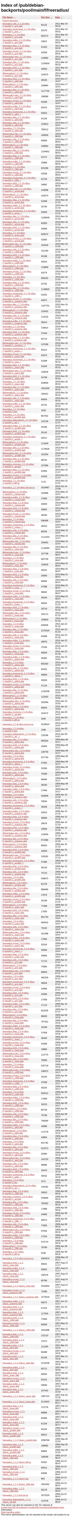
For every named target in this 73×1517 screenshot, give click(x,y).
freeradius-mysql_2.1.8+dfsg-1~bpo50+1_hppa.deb (17, 647)
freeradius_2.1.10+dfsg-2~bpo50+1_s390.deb (14, 278)
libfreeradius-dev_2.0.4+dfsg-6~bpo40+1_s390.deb (17, 1071)
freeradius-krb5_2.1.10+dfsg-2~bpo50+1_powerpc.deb (16, 333)
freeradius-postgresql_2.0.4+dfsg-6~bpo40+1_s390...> (19, 1082)
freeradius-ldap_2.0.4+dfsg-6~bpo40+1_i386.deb (16, 1192)
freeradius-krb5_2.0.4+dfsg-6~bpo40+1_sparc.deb (16, 911)
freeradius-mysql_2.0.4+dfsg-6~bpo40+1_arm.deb (17, 988)
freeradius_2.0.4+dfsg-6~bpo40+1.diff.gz (13, 1253)
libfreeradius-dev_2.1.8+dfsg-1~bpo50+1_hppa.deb (17, 614)
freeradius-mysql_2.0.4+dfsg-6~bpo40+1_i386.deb (17, 1214)
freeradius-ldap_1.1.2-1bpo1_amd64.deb (13, 1445)
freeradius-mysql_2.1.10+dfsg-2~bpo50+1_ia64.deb (17, 102)
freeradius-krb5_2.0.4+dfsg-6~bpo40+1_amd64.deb (16, 851)
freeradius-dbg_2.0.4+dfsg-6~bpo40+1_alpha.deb (16, 740)
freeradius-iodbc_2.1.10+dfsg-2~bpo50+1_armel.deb (17, 206)
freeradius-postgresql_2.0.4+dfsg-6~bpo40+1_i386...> (19, 1220)
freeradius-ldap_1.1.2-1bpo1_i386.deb (13, 1456)
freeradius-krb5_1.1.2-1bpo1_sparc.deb (13, 1374)
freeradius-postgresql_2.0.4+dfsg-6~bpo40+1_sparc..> (19, 950)
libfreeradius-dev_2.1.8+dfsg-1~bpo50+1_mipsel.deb (17, 542)
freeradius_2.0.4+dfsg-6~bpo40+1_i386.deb (13, 1242)
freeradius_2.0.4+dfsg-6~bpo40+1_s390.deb (13, 1093)
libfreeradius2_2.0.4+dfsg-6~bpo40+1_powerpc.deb (15, 845)
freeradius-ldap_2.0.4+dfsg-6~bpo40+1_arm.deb (16, 994)
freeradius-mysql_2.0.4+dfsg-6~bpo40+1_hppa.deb (17, 1043)
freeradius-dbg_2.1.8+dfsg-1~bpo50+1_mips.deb (16, 548)
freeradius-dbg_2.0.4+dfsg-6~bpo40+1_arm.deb (16, 1010)
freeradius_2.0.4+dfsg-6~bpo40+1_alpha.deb (13, 757)
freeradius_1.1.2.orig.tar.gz (15, 1495)
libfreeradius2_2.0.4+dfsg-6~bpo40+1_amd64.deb (15, 884)
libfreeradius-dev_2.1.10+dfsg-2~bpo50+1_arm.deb (17, 58)
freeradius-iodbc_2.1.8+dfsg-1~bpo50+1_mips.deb (16, 597)
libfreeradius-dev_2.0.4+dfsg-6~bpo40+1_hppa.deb (17, 1054)
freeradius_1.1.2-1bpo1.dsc (16, 1479)
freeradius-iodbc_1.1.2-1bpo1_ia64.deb (14, 1368)
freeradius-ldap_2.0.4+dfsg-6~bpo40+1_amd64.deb (16, 867)
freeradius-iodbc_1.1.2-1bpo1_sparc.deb (14, 1385)
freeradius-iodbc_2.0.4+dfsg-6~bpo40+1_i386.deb (16, 1236)
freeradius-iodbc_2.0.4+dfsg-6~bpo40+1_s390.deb (16, 1098)
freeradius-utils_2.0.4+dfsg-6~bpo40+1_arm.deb (16, 961)
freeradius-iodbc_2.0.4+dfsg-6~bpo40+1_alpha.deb (16, 790)
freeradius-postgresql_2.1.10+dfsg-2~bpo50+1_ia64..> (19, 113)
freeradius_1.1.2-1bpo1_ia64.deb (18, 1363)
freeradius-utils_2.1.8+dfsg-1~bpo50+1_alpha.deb (16, 669)
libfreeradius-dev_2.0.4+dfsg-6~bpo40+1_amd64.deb (17, 856)
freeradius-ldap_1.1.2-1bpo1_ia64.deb (13, 1346)
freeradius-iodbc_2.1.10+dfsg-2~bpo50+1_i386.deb (17, 162)
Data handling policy (10, 1512)
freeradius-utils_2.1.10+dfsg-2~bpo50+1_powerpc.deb (16, 316)
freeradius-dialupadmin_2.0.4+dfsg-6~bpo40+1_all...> (19, 1186)
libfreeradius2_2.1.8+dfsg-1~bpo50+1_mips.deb (15, 564)
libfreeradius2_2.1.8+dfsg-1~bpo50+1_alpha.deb (15, 696)
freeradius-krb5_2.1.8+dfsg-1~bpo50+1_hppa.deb (16, 608)
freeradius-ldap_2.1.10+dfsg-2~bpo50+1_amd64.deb (16, 471)
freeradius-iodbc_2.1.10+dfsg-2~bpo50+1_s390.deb (17, 261)
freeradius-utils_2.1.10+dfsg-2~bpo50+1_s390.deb (16, 250)
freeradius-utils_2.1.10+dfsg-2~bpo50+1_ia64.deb (16, 124)
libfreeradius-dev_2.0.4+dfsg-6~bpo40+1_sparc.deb (17, 933)
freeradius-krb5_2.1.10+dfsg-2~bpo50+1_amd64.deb (16, 432)
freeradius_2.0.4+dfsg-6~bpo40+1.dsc (13, 1181)
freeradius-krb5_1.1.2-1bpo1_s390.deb (13, 1319)
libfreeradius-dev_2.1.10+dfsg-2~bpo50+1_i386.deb (17, 135)
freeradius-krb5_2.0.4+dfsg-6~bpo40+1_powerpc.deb (16, 829)
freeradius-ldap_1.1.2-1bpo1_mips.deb (13, 1275)
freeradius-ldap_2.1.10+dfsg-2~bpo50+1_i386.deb (16, 157)
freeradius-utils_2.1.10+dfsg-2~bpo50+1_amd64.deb (16, 460)
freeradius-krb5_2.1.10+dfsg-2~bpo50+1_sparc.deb (16, 377)
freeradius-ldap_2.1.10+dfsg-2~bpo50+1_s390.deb (16, 283)
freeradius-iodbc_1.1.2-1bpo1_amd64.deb (14, 1451)
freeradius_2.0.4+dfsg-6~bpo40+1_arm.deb (13, 977)
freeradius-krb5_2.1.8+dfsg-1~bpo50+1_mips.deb (16, 575)
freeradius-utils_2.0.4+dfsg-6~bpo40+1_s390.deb (16, 1115)
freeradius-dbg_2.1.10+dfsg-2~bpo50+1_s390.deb (16, 289)
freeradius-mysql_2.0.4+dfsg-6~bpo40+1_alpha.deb (17, 768)
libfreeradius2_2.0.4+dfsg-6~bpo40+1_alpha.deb (15, 779)
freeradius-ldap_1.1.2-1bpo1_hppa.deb (13, 1407)
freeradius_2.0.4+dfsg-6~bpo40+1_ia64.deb (13, 1142)
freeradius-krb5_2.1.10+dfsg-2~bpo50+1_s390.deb (16, 256)
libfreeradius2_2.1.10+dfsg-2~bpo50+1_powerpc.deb (16, 311)
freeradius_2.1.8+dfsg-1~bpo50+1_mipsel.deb (14, 520)
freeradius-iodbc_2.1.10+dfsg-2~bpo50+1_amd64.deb (17, 427)
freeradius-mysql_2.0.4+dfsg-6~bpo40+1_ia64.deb (17, 1153)
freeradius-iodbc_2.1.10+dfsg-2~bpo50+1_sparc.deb (17, 405)
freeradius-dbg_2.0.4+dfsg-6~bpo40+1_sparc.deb (16, 917)
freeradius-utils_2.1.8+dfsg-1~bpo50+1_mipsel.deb (16, 531)
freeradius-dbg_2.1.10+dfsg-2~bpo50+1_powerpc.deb (16, 305)
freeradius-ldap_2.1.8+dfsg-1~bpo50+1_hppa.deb (16, 652)
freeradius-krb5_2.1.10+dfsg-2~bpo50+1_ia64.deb (16, 80)
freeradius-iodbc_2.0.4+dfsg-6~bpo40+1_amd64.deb (16, 895)
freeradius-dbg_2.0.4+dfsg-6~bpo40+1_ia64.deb (16, 1148)
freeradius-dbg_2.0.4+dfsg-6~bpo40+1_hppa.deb (16, 1021)
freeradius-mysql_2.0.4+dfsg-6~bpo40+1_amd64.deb (17, 900)
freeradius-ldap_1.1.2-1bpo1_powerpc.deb (13, 1313)
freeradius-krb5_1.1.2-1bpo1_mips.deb (13, 1264)
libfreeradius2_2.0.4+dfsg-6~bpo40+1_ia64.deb (15, 1132)
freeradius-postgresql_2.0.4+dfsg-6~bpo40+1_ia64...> (19, 1176)
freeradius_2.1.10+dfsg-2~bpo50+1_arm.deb (14, 36)
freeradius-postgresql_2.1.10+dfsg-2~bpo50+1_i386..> (19, 179)
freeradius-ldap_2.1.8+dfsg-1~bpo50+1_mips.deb (16, 570)
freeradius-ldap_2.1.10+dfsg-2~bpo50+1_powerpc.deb (16, 339)
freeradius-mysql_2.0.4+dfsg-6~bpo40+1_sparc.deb (17, 944)
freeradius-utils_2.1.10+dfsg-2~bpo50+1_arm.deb (16, 25)
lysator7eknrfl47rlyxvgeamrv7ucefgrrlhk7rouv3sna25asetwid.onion (32, 1507)
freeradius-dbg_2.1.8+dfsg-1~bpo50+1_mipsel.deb (16, 537)
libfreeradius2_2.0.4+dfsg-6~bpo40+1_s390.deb (15, 1109)
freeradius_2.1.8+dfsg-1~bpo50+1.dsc (13, 729)
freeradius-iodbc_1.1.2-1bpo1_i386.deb (14, 1489)
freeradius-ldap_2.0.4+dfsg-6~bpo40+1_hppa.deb (16, 1032)
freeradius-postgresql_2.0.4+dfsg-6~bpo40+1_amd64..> (19, 862)
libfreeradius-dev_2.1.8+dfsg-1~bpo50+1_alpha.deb (17, 702)
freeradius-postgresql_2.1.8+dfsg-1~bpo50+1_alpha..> (19, 674)
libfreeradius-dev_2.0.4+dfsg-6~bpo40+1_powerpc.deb (17, 834)
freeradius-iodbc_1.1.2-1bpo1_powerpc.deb (14, 1302)
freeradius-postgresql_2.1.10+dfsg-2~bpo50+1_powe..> (19, 349)
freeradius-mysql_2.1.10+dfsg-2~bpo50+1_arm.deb (17, 52)
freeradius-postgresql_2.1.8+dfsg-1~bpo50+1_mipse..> (19, 526)
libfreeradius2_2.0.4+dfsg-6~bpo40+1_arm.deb (15, 966)
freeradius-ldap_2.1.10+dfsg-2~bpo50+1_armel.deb (16, 201)
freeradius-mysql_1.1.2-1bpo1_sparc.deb (14, 1379)
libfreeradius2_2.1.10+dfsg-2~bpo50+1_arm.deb (16, 74)
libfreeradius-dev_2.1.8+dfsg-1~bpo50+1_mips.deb (17, 553)
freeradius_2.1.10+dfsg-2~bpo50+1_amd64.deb (14, 416)
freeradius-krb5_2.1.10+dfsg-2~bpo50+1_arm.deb (16, 69)
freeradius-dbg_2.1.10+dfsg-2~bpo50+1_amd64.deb (16, 449)
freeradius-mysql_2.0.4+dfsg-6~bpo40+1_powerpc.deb (17, 823)
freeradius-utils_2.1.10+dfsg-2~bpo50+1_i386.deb (16, 140)
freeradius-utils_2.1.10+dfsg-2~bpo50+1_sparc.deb (16, 399)
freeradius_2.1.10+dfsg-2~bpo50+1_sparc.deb (14, 383)
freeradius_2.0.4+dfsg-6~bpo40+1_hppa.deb (13, 1065)
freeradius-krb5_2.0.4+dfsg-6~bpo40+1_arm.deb (16, 999)
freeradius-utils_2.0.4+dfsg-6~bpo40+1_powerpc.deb (16, 801)
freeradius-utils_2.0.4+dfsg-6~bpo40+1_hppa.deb (16, 1060)
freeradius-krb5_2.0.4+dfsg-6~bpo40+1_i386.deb (16, 1209)
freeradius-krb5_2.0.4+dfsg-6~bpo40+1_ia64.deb (16, 1170)
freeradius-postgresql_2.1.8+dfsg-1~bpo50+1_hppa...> (19, 603)
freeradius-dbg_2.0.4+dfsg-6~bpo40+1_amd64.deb (16, 889)
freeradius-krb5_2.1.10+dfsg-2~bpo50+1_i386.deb (16, 184)
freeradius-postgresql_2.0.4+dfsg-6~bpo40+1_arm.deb (19, 983)
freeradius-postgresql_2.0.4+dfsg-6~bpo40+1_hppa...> (19, 1038)
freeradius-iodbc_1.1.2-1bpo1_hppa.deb (14, 1423)
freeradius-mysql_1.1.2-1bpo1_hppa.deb (14, 1412)
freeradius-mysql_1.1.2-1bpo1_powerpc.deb (14, 1291)
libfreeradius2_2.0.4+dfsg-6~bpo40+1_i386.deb (15, 1247)
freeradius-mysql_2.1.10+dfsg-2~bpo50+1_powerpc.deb (17, 300)
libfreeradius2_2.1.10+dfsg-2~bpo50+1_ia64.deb (16, 85)
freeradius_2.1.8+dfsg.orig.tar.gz (18, 724)
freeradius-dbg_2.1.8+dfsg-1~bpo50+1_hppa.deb (16, 630)
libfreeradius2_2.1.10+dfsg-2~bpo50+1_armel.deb (16, 195)
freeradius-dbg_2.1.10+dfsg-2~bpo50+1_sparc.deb (16, 388)
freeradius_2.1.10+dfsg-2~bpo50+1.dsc (14, 410)
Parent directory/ (10, 21)
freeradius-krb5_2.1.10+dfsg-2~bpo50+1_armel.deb (16, 228)
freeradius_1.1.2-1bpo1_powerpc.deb (20, 1297)
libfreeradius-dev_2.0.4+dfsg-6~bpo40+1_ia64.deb (17, 1159)
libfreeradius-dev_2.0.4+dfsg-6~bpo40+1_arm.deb (17, 972)
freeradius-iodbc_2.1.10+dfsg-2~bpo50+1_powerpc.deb (17, 322)
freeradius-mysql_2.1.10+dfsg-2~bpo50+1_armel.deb (17, 239)
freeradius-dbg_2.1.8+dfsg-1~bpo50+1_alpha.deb (16, 691)
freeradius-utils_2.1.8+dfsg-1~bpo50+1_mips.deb (16, 581)
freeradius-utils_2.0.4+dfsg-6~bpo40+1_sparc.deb (16, 928)
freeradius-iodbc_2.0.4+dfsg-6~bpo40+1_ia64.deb (16, 1126)
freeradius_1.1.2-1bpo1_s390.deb (19, 1330)
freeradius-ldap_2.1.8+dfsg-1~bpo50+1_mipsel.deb (16, 504)
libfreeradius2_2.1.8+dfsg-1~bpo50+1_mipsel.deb (15, 493)
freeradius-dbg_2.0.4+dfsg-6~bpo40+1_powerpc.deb (16, 840)
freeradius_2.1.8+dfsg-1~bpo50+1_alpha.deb (13, 663)
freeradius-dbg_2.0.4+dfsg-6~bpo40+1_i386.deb (16, 1203)
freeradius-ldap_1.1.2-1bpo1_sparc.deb (13, 1390)
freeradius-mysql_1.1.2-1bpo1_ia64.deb (14, 1352)
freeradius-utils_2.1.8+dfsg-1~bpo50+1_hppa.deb (16, 636)
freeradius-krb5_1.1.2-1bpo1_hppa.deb (13, 1418)
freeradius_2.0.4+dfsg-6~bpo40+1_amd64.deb (14, 878)
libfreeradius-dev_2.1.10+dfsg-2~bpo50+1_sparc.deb (17, 372)
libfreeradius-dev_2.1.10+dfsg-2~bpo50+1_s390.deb (17, 245)
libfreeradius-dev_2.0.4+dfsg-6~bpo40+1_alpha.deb (17, 752)
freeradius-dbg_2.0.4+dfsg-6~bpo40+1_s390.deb (16, 1120)
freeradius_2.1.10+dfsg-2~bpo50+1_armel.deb (14, 234)
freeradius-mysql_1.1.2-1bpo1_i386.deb (14, 1473)
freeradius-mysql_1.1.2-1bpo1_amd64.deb (14, 1429)
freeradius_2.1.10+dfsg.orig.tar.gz (19, 487)
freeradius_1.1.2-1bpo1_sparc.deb (19, 1396)
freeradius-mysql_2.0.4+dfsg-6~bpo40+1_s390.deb (17, 1076)
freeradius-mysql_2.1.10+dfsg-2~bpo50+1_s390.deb (17, 272)
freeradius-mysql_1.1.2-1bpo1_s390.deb (14, 1324)
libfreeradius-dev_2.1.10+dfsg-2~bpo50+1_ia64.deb (17, 96)
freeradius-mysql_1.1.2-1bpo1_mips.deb (14, 1280)
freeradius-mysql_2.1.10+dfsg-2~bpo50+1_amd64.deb (17, 476)
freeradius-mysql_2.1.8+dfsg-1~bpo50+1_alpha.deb (17, 685)
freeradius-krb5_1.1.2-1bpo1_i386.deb (13, 1467)
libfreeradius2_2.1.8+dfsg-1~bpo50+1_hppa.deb (15, 619)
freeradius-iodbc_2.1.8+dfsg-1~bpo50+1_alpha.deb (16, 658)
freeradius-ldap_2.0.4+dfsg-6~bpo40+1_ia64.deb (16, 1137)
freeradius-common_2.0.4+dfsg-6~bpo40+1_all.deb (18, 1198)
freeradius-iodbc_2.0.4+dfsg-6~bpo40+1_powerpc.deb (16, 812)
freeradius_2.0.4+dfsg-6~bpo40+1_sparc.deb (13, 922)
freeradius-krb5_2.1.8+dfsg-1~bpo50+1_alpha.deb (16, 680)
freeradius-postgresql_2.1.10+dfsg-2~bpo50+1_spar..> (19, 360)
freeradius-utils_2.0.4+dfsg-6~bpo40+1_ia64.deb (16, 1165)
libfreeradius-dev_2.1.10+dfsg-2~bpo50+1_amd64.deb (17, 454)
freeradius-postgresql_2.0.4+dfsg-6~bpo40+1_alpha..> (19, 763)
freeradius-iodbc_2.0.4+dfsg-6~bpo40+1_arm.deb (16, 1005)
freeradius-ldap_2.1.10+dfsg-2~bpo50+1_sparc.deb (16, 366)
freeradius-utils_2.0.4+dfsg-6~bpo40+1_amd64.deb (16, 873)
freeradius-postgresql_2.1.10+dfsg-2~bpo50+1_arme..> (19, 212)
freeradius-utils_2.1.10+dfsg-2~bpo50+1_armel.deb (16, 223)
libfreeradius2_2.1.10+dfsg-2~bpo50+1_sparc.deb (16, 393)
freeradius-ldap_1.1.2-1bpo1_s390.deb (13, 1335)
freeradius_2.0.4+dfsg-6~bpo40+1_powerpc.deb (15, 796)
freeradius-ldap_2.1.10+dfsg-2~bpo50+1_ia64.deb (16, 118)
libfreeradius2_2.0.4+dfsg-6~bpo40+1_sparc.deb (15, 906)
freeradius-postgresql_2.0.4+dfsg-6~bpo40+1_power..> (19, 806)
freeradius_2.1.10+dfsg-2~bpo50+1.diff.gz (14, 482)
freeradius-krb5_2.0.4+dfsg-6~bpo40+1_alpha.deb (16, 746)
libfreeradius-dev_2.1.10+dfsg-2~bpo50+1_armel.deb (17, 190)
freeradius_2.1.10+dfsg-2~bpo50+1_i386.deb (14, 168)
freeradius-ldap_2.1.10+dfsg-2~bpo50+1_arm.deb (16, 47)
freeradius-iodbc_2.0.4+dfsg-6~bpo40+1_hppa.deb (16, 1027)
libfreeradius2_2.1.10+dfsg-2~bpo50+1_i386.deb (16, 146)
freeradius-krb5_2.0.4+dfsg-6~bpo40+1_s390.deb (16, 1104)
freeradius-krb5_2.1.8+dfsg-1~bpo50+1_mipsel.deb (16, 509)
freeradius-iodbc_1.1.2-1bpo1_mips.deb (14, 1269)
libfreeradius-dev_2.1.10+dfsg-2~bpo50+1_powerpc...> (17, 344)
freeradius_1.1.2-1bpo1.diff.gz (17, 1462)
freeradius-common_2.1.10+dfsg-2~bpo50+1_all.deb (18, 465)
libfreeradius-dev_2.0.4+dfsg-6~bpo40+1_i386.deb (17, 1231)
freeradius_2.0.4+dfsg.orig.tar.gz (18, 1258)
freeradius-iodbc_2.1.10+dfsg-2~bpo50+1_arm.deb (17, 41)
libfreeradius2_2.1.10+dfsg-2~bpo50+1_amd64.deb (16, 443)
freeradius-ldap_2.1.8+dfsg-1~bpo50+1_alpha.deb (16, 707)
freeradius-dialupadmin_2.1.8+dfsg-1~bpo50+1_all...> (19, 735)
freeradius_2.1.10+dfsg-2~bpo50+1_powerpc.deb (15, 327)
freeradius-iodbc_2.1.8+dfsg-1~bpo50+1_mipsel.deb (16, 498)
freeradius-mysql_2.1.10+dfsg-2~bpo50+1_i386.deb (17, 173)
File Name (8, 17)
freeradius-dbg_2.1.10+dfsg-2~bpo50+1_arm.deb (16, 63)
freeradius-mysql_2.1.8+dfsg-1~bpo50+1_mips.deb (17, 592)
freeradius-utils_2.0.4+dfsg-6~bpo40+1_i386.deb (16, 1225)
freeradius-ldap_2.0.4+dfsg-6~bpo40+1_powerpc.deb (16, 818)
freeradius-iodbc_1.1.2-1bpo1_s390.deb (14, 1341)
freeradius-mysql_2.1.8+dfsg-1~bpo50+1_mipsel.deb (17, 515)
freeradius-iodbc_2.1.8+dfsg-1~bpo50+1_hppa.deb (16, 641)
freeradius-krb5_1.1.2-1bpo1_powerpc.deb (13, 1308)
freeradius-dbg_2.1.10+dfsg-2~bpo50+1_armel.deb (16, 217)
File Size (45, 17)
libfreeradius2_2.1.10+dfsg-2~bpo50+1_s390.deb (16, 267)
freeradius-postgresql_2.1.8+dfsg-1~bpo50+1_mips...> (19, 586)
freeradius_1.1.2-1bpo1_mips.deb (19, 1286)
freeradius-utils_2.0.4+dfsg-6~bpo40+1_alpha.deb (16, 773)
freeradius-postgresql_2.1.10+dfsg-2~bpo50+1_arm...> (19, 30)
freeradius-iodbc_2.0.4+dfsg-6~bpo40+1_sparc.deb (16, 939)
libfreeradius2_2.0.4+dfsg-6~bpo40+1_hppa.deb (15, 1016)
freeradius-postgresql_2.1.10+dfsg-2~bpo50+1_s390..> (19, 294)
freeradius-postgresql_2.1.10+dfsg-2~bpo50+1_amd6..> (19, 438)
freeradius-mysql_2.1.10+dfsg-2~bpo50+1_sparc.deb (17, 355)
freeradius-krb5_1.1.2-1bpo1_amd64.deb (13, 1434)
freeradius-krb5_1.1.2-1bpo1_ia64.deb (13, 1357)
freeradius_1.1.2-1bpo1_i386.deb (18, 1484)
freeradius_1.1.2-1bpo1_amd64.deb (20, 1440)
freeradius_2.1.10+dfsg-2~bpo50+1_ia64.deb (14, 129)
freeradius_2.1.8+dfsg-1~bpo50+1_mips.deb (13, 559)
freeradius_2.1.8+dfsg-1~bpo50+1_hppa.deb (13, 625)
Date (57, 17)
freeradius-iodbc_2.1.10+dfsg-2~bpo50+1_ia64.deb (17, 107)
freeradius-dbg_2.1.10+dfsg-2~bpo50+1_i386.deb (16, 151)
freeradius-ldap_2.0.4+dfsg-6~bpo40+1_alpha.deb (16, 785)
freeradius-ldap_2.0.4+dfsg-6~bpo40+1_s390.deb (16, 1087)
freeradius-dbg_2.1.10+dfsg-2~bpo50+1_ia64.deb (16, 91)
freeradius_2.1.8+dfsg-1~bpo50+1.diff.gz (13, 718)
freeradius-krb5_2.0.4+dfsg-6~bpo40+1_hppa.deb (16, 1049)
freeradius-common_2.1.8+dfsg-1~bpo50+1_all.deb (18, 713)
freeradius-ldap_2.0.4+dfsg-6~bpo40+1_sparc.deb (16, 955)
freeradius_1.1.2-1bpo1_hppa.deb (19, 1402)
